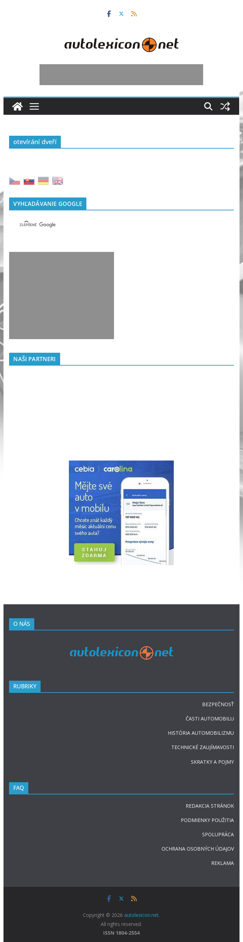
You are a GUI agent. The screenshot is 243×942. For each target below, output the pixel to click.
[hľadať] (113, 225)
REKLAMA (222, 863)
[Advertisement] (121, 74)
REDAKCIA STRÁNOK (210, 805)
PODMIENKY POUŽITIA (207, 820)
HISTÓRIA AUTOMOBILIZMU (201, 733)
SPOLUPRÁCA (218, 834)
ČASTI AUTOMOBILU (210, 718)
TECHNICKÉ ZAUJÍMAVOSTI (202, 747)
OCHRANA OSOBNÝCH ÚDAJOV (198, 848)
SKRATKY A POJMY (212, 761)
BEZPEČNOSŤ (218, 704)
